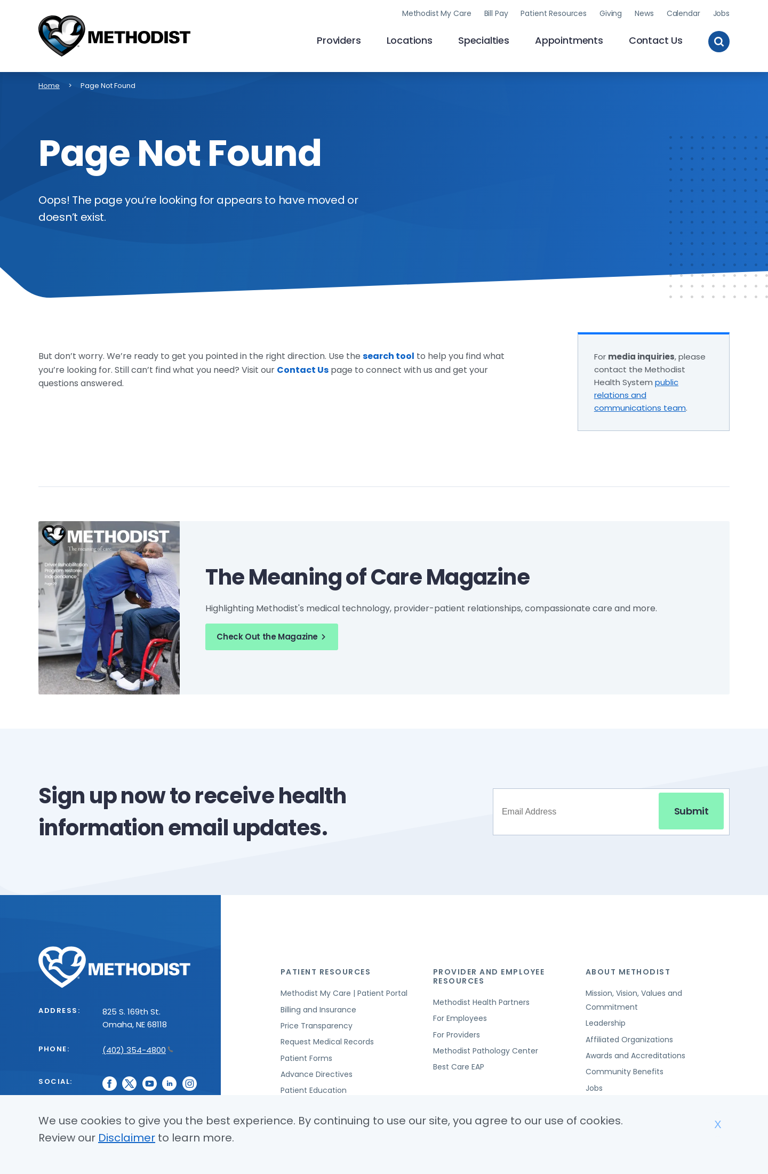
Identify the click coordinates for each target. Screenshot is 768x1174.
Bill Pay (496, 13)
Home (49, 86)
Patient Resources (554, 13)
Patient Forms (306, 1058)
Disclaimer (126, 1137)
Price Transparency (317, 1025)
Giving (610, 13)
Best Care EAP (458, 1066)
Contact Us (656, 40)
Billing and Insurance (318, 1009)
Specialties (483, 40)
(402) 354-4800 (137, 1050)
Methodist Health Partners (481, 1002)
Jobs (721, 13)
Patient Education (314, 1090)
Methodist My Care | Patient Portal (344, 993)
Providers (339, 40)
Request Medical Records (327, 1041)
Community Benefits (624, 1071)
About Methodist (628, 972)
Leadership (606, 1023)
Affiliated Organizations (629, 1039)
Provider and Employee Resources (489, 976)
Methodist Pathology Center (485, 1050)
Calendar (683, 13)
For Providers (456, 1034)
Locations (410, 40)
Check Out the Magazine (273, 636)
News (644, 13)
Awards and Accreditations (635, 1055)
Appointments (569, 40)
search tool (388, 356)
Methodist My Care (436, 13)
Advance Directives (317, 1074)
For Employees (460, 1018)
